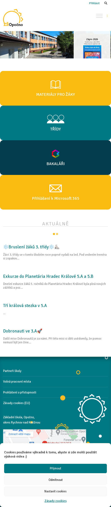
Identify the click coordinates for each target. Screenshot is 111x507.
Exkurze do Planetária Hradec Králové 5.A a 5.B (48, 276)
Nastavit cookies (55, 491)
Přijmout (55, 468)
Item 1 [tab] (54, 234)
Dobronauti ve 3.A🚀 (22, 331)
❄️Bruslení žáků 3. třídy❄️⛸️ (31, 247)
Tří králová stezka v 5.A (25, 305)
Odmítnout (56, 480)
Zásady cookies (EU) (16, 403)
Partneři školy (12, 371)
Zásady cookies (56, 501)
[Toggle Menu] (99, 16)
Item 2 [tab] (57, 234)
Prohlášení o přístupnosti (19, 392)
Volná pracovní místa (17, 381)
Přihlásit (94, 3)
